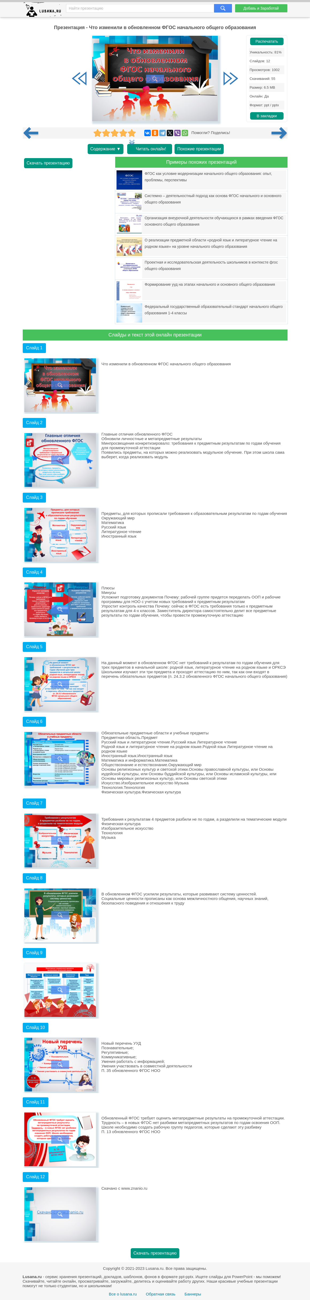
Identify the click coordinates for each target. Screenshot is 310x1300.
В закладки (267, 116)
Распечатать (266, 41)
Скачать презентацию (48, 163)
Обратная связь (161, 1294)
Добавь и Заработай (261, 8)
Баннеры (192, 1294)
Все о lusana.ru (123, 1294)
